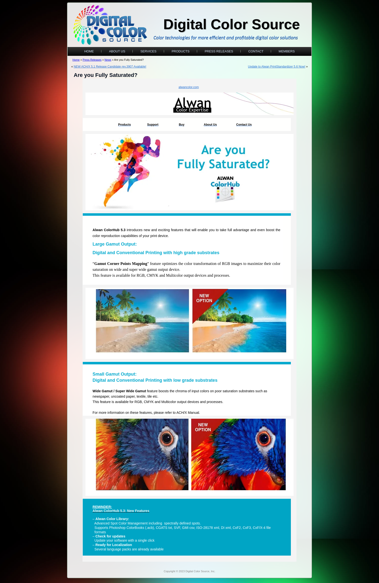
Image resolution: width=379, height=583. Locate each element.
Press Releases (219, 51)
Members (287, 51)
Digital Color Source (231, 24)
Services (148, 51)
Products (181, 51)
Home (89, 51)
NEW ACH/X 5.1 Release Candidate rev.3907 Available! (110, 66)
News (108, 59)
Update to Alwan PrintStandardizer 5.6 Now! (276, 66)
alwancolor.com (188, 87)
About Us (117, 51)
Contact (255, 51)
